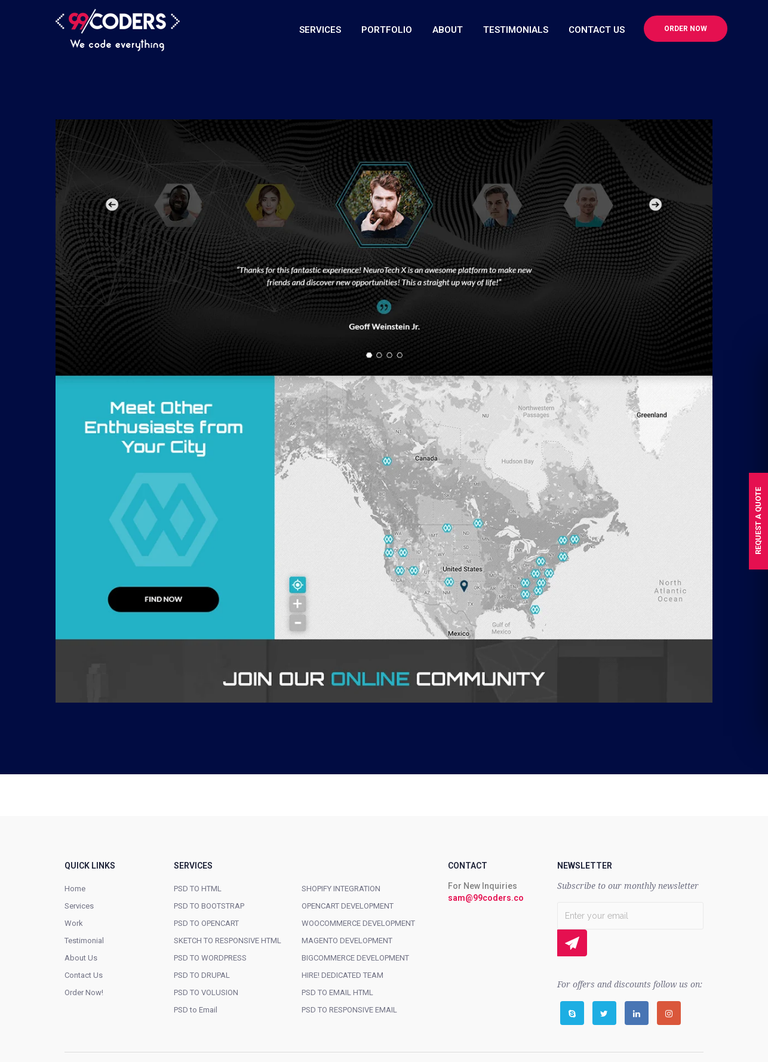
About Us (80, 957)
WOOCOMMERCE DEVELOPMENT (358, 923)
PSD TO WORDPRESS (210, 957)
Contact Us (83, 975)
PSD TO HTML (198, 888)
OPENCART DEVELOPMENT (348, 905)
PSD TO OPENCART (206, 923)
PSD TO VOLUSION (206, 992)
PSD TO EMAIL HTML (337, 992)
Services (79, 905)
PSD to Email (195, 1009)
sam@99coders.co (486, 898)
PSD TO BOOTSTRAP (209, 905)
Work (73, 923)
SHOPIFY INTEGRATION (341, 888)
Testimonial (84, 940)
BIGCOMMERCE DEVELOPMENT (355, 957)
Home (74, 888)
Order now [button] (685, 28)
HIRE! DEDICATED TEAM (342, 975)
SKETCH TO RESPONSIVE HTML (227, 940)
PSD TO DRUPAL (202, 975)
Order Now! (83, 992)
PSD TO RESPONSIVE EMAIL (349, 1009)
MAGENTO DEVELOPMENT (347, 940)
